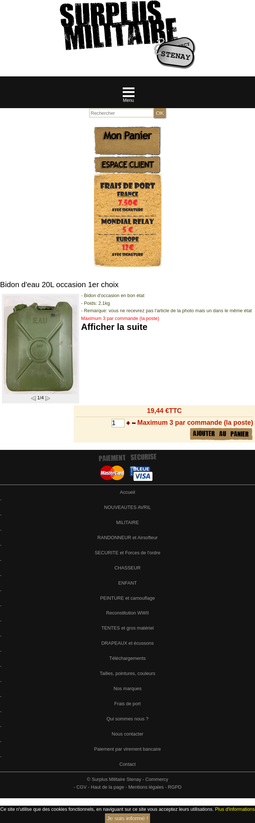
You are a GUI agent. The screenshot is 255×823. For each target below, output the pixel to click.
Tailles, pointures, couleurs (128, 673)
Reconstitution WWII (127, 613)
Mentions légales (146, 787)
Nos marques (127, 688)
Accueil (127, 492)
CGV (81, 787)
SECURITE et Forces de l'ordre (127, 552)
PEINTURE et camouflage (127, 598)
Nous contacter (127, 734)
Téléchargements (127, 658)
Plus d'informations (235, 809)
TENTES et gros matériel (127, 628)
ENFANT (127, 583)
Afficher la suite (114, 327)
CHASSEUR (127, 568)
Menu (128, 100)
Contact (127, 764)
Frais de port (127, 703)
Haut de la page (107, 787)
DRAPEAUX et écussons (127, 643)
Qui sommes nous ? (127, 719)
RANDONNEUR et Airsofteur (127, 537)
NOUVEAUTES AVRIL (127, 507)
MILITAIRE (127, 522)
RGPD (175, 787)
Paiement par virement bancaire (127, 749)
